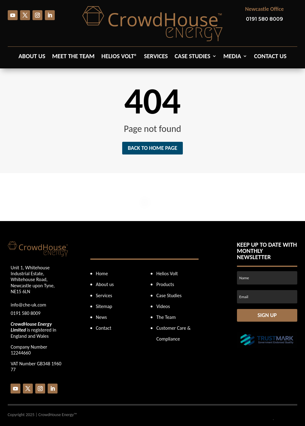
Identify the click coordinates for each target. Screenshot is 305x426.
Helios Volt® (119, 57)
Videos (163, 306)
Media (232, 57)
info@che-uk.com (28, 305)
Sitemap (104, 306)
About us (32, 57)
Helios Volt (167, 273)
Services (156, 57)
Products (165, 284)
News (101, 317)
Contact (103, 328)
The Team (166, 317)
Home (102, 273)
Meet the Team (73, 57)
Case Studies (192, 57)
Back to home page (152, 148)
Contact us (270, 57)
